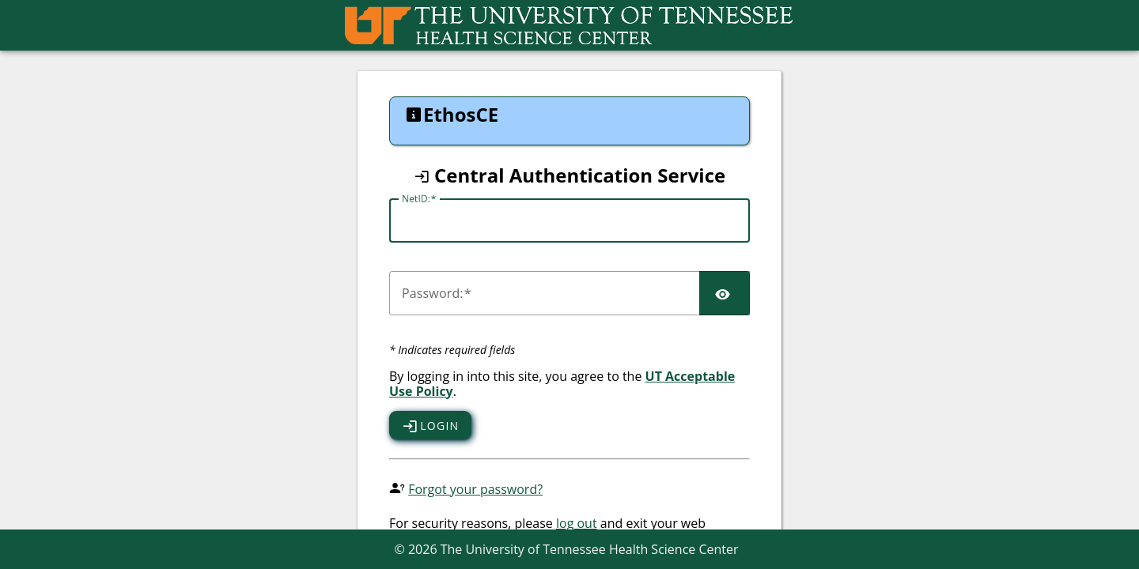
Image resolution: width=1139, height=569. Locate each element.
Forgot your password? (475, 489)
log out (576, 523)
